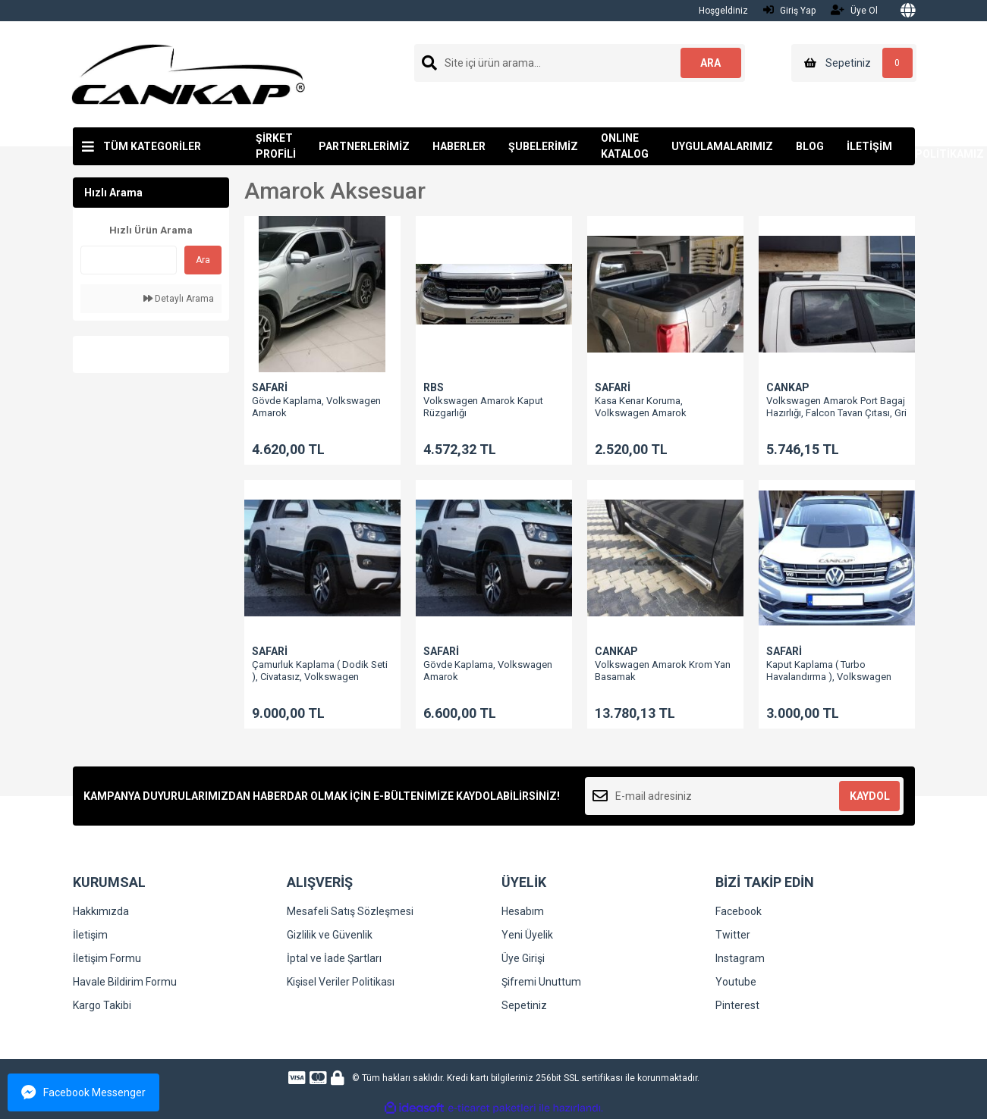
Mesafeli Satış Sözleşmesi (350, 911)
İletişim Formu (107, 958)
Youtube (735, 982)
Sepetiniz (524, 1005)
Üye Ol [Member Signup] (854, 10)
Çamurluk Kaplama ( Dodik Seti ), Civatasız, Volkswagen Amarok (320, 676)
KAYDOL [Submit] (870, 796)
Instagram (740, 958)
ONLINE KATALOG (625, 146)
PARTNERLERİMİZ (364, 146)
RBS (433, 387)
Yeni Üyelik (527, 935)
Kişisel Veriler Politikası (340, 982)
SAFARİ (270, 387)
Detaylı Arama (178, 298)
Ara (203, 260)
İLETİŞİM (869, 146)
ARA (710, 63)
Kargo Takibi (102, 1005)
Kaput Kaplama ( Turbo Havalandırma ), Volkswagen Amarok (828, 676)
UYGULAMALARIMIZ (722, 146)
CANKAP (787, 387)
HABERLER (459, 146)
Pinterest (737, 1005)
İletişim (90, 935)
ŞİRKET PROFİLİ (276, 146)
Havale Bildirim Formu (125, 982)
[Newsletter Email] (744, 796)
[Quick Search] (128, 260)
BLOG (810, 146)
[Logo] (188, 73)
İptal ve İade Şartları (334, 958)
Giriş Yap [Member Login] (789, 10)
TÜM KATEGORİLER (152, 146)
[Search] (579, 63)
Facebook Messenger (83, 1092)
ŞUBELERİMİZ (543, 146)
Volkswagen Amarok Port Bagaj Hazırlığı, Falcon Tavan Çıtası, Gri (836, 406)
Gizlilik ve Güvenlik (329, 935)
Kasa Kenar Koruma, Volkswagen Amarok (641, 406)
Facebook (738, 911)
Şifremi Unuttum (541, 982)
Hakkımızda (101, 911)
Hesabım (522, 911)
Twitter (732, 935)
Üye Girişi (523, 958)
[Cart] (853, 63)
